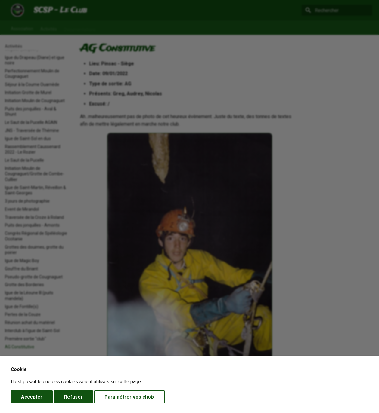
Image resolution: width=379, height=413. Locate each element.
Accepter (31, 397)
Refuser (73, 397)
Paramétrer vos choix (129, 397)
